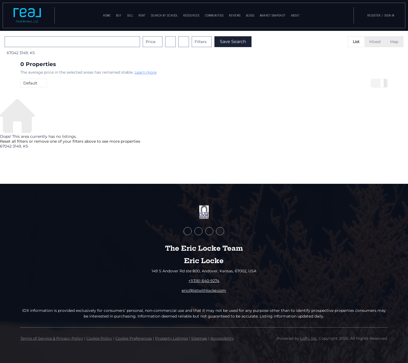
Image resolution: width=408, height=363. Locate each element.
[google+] (220, 231)
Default (30, 83)
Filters (216, 41)
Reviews (235, 15)
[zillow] (198, 231)
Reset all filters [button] (14, 141)
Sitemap (199, 338)
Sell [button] (130, 15)
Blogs (250, 15)
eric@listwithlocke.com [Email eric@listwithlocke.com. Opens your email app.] (204, 290)
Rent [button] (142, 15)
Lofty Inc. (309, 338)
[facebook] (188, 231)
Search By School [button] (164, 15)
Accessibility (222, 338)
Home (107, 15)
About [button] (295, 15)
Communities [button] (214, 15)
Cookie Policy (99, 338)
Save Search (249, 41)
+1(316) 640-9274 (203, 280)
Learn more (145, 72)
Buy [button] (119, 15)
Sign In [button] (389, 15)
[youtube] (209, 231)
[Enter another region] (90, 41)
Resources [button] (191, 15)
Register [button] (374, 15)
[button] (27, 15)
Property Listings (171, 338)
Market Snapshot (273, 15)
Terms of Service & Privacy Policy (51, 338)
